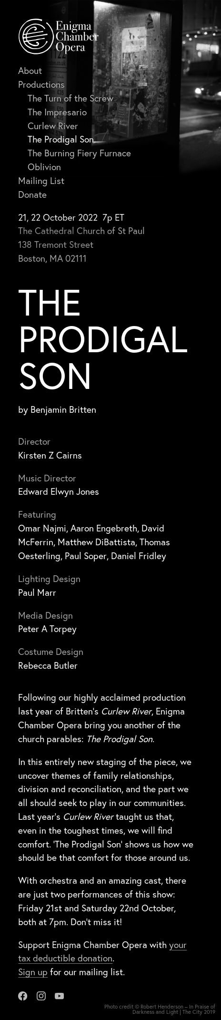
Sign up (33, 972)
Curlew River (53, 126)
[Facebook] (22, 994)
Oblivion (44, 167)
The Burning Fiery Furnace (79, 153)
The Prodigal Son (61, 139)
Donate (32, 194)
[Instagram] (41, 994)
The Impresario (57, 112)
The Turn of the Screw (70, 98)
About (30, 70)
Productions (41, 84)
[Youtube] (59, 994)
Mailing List (41, 180)
